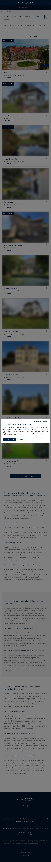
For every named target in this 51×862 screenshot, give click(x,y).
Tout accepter (9, 439)
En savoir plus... (21, 434)
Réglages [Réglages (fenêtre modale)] (22, 439)
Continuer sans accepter (40, 421)
